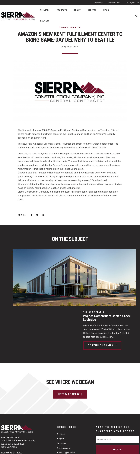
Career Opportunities (67, 403)
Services (61, 383)
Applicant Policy (65, 408)
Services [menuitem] (45, 10)
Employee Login (131, 2)
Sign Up (117, 399)
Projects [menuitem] (62, 10)
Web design (116, 449)
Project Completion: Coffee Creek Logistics (28, 261)
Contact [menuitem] (44, 21)
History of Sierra (69, 343)
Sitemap (80, 449)
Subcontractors (112, 2)
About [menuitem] (77, 10)
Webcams (94, 2)
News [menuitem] (106, 10)
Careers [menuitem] (92, 10)
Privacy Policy (63, 449)
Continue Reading (24, 289)
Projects (61, 388)
